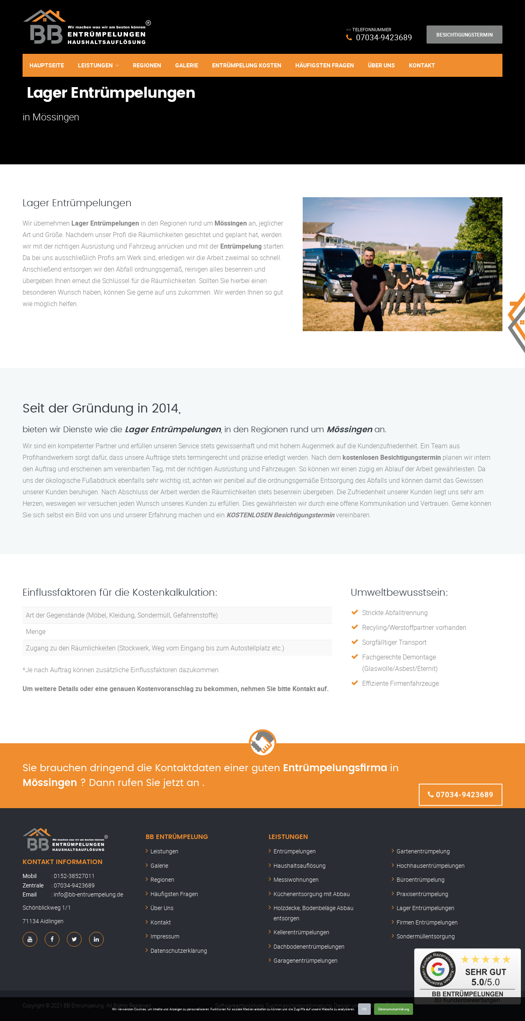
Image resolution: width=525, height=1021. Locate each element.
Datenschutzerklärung (393, 1009)
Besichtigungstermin (464, 34)
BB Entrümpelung (177, 837)
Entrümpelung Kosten (246, 65)
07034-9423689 (384, 37)
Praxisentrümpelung (422, 894)
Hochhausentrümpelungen (431, 865)
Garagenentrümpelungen (306, 960)
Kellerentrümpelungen (301, 932)
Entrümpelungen (295, 851)
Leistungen (95, 65)
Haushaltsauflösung (300, 865)
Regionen (147, 65)
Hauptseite (47, 65)
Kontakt (422, 65)
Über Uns (381, 65)
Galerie (186, 65)
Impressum (165, 936)
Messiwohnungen (296, 879)
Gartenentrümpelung (423, 851)
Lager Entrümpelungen (425, 908)
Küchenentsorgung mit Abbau (312, 894)
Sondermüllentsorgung (426, 936)
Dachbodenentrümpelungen (309, 946)
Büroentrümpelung (421, 879)
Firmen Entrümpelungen (427, 922)
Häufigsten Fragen (324, 65)
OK (364, 1009)
